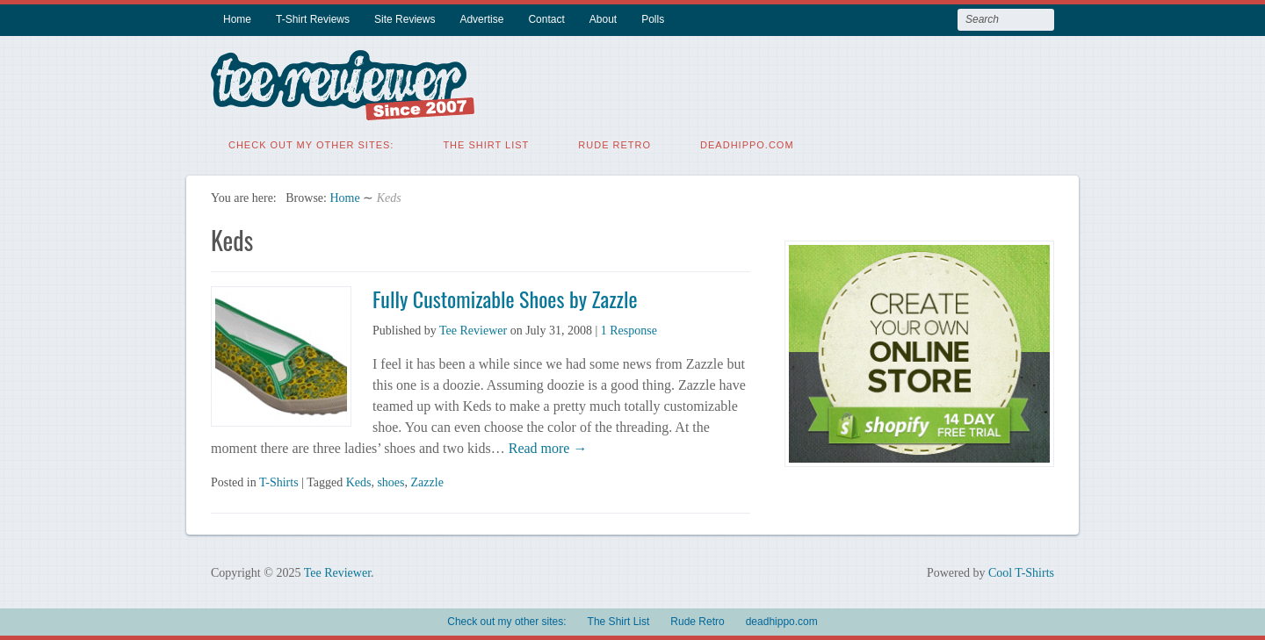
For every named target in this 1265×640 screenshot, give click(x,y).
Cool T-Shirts (1021, 572)
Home (237, 19)
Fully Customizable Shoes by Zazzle (505, 298)
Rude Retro (614, 145)
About (603, 19)
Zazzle (427, 482)
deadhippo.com (747, 145)
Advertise (481, 19)
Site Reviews (404, 19)
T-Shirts (279, 482)
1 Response (629, 330)
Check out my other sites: (311, 145)
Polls (652, 19)
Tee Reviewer (473, 330)
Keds (359, 482)
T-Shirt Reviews (313, 19)
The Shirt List (486, 145)
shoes (390, 482)
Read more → (546, 448)
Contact (546, 19)
